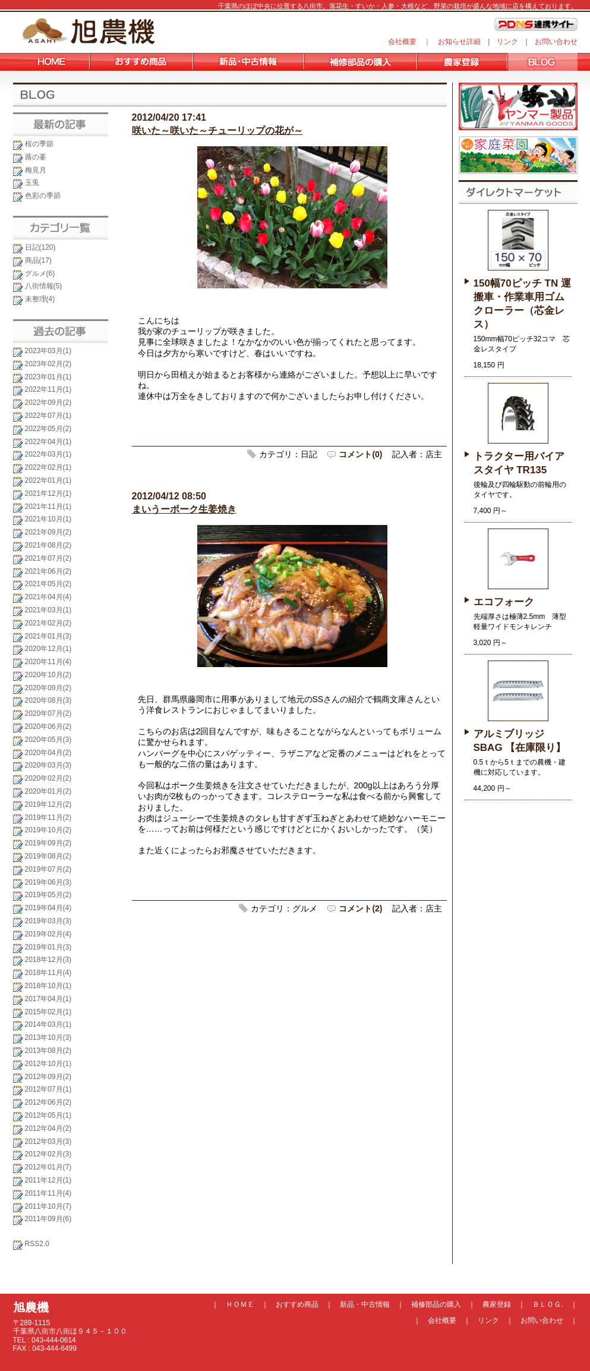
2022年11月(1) (48, 389)
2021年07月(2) (48, 558)
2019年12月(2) (48, 804)
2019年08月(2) (48, 856)
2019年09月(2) (48, 843)
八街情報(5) (43, 286)
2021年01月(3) (48, 636)
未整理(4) (40, 299)
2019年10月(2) (48, 830)
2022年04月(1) (48, 442)
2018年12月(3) (48, 959)
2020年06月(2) (48, 726)
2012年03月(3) (48, 1141)
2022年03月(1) (48, 454)
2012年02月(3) (48, 1154)
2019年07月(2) (48, 869)
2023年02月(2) (48, 364)
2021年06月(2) (48, 571)
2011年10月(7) (48, 1206)
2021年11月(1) (48, 506)
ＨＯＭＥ (240, 1304)
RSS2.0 (37, 1244)
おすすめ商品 (297, 1304)
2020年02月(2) (48, 778)
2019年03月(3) (48, 921)
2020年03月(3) (48, 765)
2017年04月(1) (48, 999)
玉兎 (32, 182)
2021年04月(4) (48, 597)
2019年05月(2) (48, 895)
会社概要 (402, 41)
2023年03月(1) (48, 351)
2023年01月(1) (48, 377)
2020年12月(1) (48, 648)
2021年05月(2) (48, 584)
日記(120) (40, 247)
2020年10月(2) (48, 675)
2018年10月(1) (48, 986)
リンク (507, 41)
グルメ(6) (40, 273)
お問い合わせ (556, 41)
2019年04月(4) (48, 908)
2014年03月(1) (48, 1024)
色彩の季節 (43, 195)
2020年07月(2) (48, 713)
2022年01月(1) (48, 480)
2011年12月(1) (48, 1180)
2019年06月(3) (48, 882)
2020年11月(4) (48, 662)
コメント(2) (360, 908)
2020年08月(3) (48, 700)
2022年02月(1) (48, 467)
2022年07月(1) (48, 415)
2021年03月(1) (48, 610)
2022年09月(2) (48, 402)
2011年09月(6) (48, 1219)
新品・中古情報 (365, 1304)
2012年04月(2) (48, 1128)
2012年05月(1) (48, 1115)
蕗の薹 (35, 157)
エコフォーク (504, 602)
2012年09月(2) (48, 1077)
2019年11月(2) (48, 817)
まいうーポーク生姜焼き (184, 509)
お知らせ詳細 (459, 41)
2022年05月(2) (48, 428)
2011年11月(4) (48, 1193)
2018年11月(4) (48, 972)
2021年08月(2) (48, 545)
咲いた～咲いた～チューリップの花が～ (217, 130)
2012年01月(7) (48, 1167)
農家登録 (496, 1304)
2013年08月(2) (48, 1050)
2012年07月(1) (48, 1089)
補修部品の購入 (436, 1304)
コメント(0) (360, 454)
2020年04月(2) (48, 753)
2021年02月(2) (48, 623)
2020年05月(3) (48, 739)
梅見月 (35, 170)
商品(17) (38, 260)
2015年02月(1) (48, 1012)
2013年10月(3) (48, 1037)
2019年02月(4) (48, 934)
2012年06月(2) (48, 1102)
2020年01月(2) (48, 791)
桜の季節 (39, 144)
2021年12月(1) (48, 493)
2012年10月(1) (48, 1063)
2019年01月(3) (48, 947)
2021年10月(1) (48, 519)
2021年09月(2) (48, 532)
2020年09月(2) (48, 688)
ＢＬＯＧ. (547, 1304)
